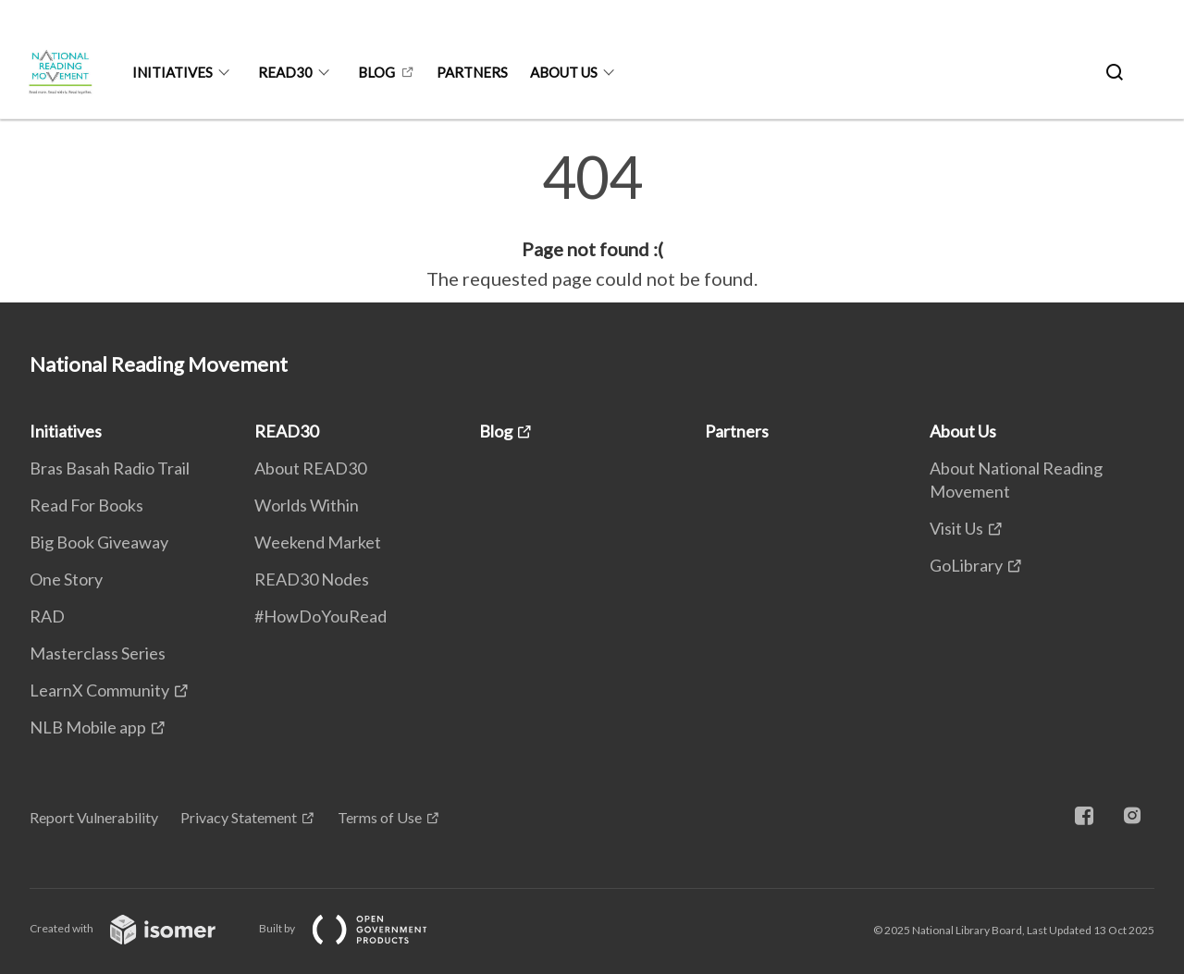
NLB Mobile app (88, 727)
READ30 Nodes (311, 579)
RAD (47, 616)
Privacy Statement (238, 817)
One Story (66, 579)
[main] (592, 220)
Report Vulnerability (94, 817)
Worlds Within (306, 505)
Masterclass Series (98, 653)
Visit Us (956, 528)
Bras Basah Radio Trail (110, 468)
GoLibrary (966, 565)
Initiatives (172, 72)
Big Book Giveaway (99, 542)
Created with (137, 928)
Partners (472, 72)
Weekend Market (317, 542)
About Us (564, 72)
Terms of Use (380, 817)
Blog (376, 72)
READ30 (285, 72)
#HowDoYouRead (320, 616)
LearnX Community (99, 690)
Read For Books (86, 505)
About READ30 (310, 468)
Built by (358, 928)
